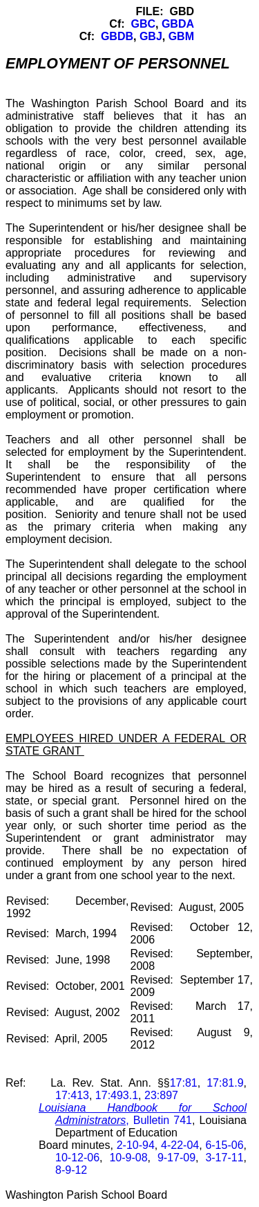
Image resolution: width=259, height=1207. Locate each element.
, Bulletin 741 (143, 1114)
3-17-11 (224, 1157)
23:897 (161, 1095)
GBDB (117, 36)
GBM (181, 36)
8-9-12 (71, 1170)
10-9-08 (128, 1157)
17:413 (72, 1095)
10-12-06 (77, 1157)
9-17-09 (176, 1157)
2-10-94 (136, 1145)
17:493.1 (116, 1095)
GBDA (178, 24)
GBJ (151, 36)
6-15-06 (224, 1145)
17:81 (184, 1083)
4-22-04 (180, 1145)
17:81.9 (225, 1083)
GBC (143, 24)
